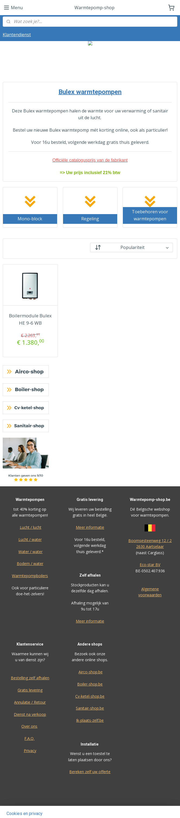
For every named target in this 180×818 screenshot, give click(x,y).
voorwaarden (150, 594)
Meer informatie (90, 527)
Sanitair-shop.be (90, 708)
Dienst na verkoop (30, 714)
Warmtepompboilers (30, 575)
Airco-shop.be (90, 671)
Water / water (30, 551)
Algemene (150, 588)
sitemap (112, 808)
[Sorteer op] (131, 247)
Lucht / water (30, 539)
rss (124, 808)
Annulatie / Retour (30, 702)
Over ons (29, 726)
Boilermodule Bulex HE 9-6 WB (30, 319)
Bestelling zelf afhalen (30, 677)
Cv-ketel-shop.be (89, 696)
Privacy (30, 750)
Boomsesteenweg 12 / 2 (150, 540)
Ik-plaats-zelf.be (90, 720)
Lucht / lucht (30, 527)
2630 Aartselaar (150, 546)
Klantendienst (17, 35)
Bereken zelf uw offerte (89, 771)
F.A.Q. (29, 738)
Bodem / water (30, 563)
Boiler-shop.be (90, 684)
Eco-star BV (150, 564)
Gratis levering (30, 690)
